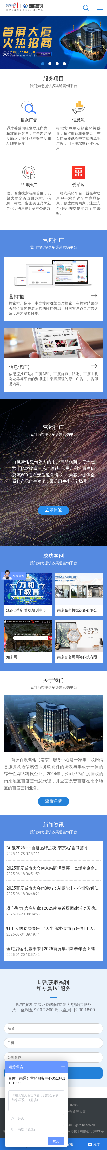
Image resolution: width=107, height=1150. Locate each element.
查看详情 (53, 801)
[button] (42, 63)
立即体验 (53, 509)
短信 (94, 1143)
